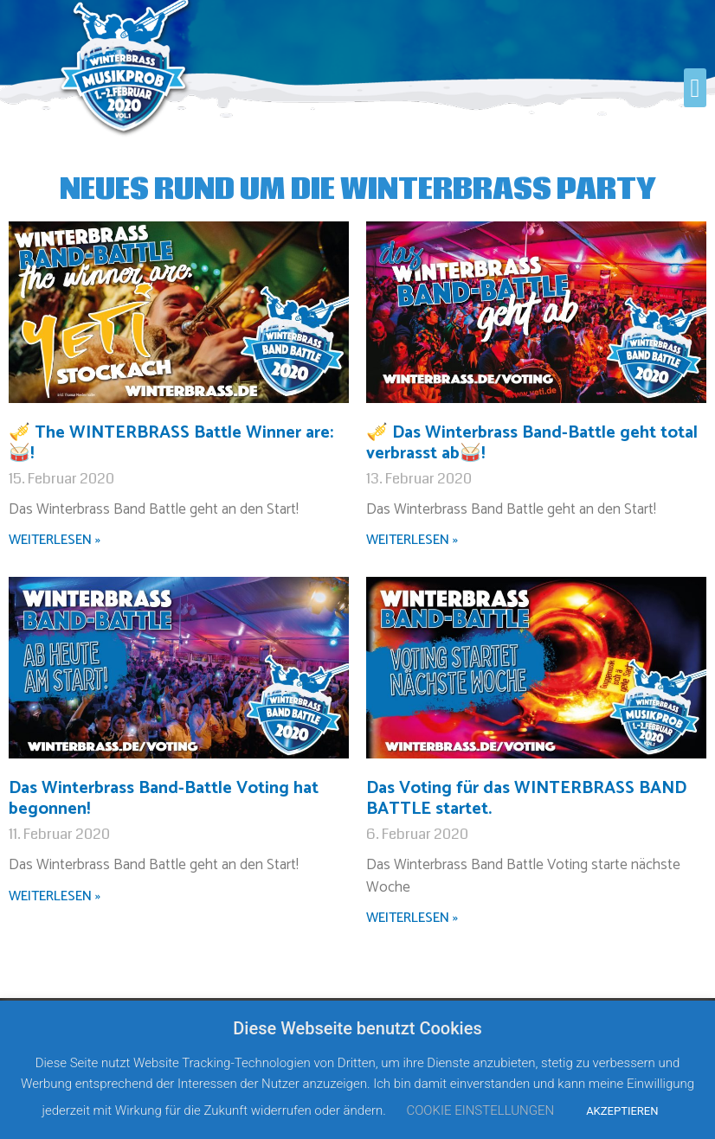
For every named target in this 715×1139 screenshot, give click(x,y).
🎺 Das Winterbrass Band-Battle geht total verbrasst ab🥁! (532, 443)
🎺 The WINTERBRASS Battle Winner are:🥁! (171, 443)
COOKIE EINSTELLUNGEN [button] (480, 1110)
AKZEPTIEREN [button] (622, 1110)
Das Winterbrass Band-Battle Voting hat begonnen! (164, 798)
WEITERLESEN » (54, 540)
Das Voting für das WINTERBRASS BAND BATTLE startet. (526, 798)
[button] (695, 87)
